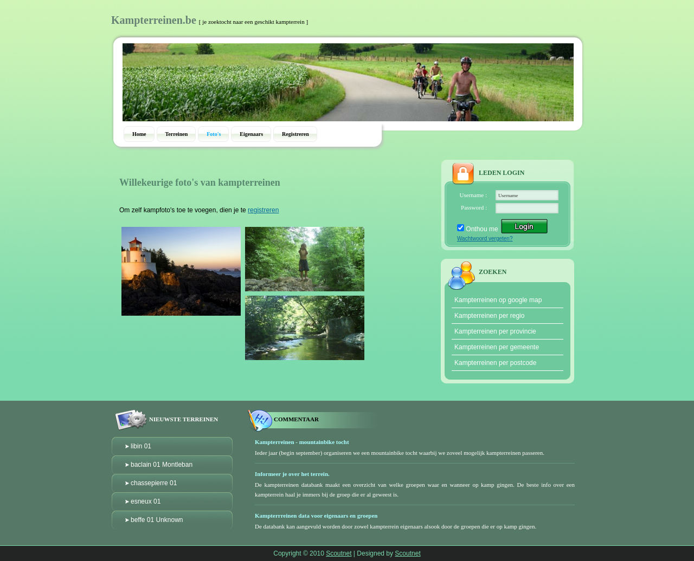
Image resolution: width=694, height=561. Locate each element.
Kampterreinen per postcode (495, 363)
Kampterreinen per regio (489, 315)
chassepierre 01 (154, 483)
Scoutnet (338, 553)
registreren (263, 210)
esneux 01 (145, 501)
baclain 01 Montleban (161, 464)
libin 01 (141, 446)
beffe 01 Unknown (157, 520)
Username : (473, 195)
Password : (474, 207)
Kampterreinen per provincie (495, 331)
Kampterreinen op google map (498, 300)
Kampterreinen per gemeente (496, 347)
